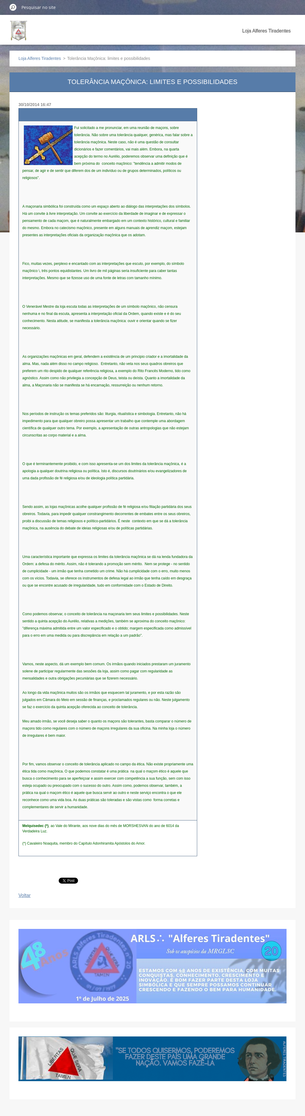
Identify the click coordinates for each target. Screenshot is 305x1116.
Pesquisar (13, 7)
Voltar (24, 895)
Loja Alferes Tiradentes (266, 30)
